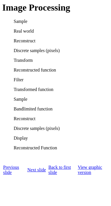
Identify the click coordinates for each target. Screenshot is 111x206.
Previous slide (11, 170)
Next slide (36, 169)
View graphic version (90, 170)
